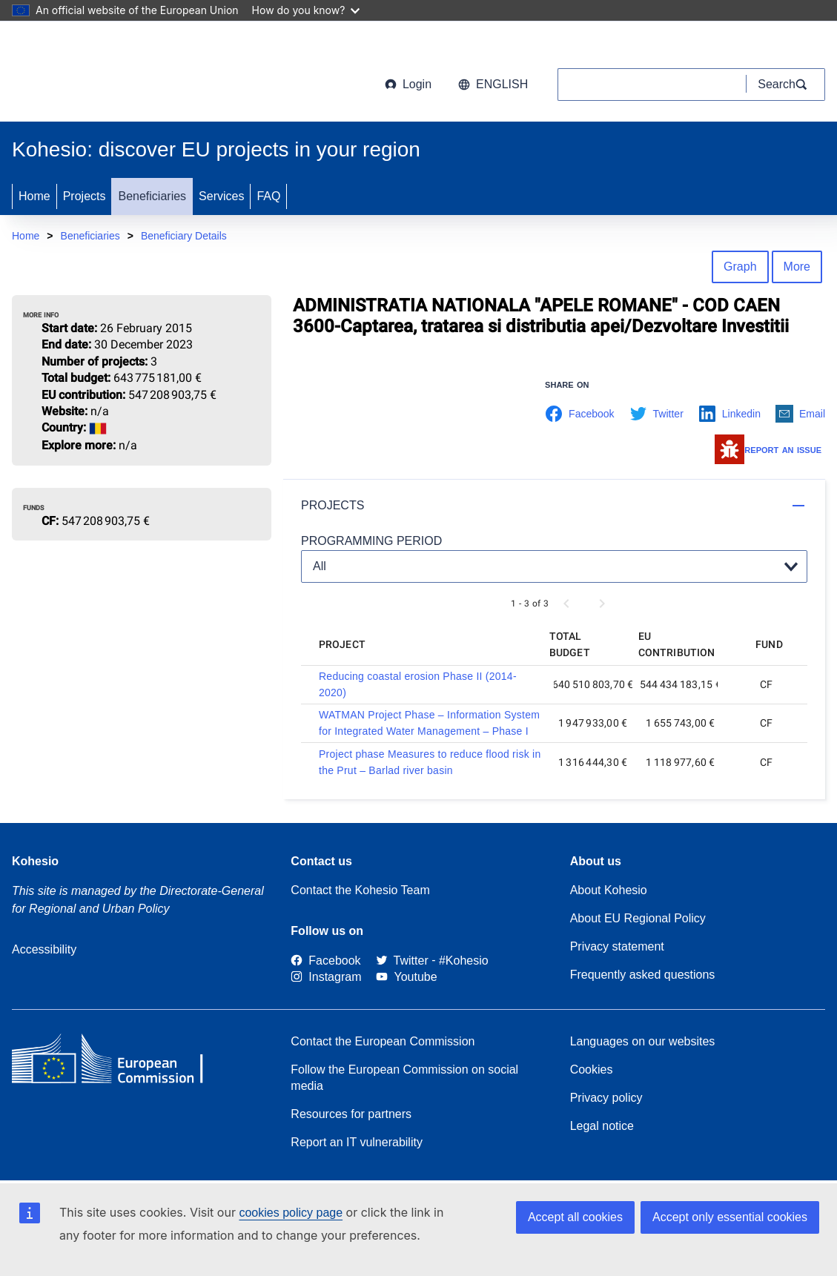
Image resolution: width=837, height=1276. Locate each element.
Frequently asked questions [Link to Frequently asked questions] (642, 974)
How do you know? (306, 10)
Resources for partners (351, 1114)
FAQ (268, 196)
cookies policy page (291, 1212)
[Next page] (602, 603)
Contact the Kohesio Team (360, 890)
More (797, 266)
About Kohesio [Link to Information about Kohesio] (608, 890)
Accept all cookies (575, 1217)
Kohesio (35, 861)
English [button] (493, 84)
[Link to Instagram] (326, 977)
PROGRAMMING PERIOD (371, 541)
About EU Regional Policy (638, 918)
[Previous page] (566, 603)
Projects (84, 196)
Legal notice (602, 1126)
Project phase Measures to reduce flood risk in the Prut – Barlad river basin (429, 762)
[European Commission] (131, 74)
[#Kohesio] (464, 960)
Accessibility (44, 949)
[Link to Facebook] (325, 960)
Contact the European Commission (382, 1041)
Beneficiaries (152, 196)
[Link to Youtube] (406, 977)
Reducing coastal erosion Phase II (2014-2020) (418, 684)
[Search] (786, 84)
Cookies (591, 1069)
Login (408, 84)
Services (221, 196)
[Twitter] (402, 960)
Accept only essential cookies (729, 1217)
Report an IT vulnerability (357, 1142)
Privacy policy (606, 1097)
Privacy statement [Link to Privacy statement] (617, 946)
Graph (740, 266)
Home (34, 196)
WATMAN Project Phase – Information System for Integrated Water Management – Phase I (429, 723)
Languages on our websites (642, 1041)
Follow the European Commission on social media (404, 1077)
